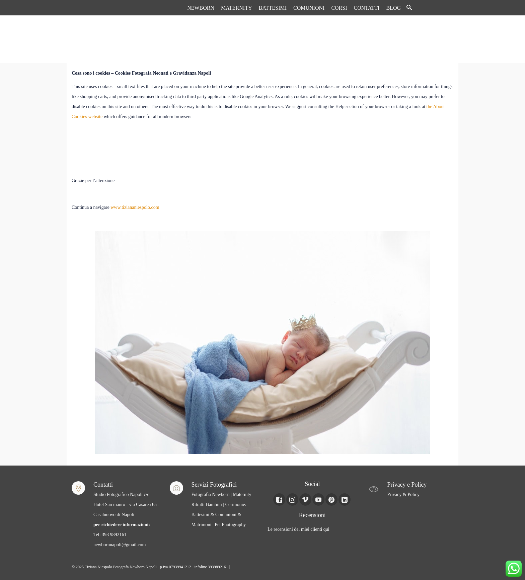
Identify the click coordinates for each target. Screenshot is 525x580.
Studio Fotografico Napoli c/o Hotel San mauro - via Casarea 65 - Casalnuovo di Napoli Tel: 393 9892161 (126, 514)
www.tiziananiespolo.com (134, 207)
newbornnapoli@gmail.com (119, 544)
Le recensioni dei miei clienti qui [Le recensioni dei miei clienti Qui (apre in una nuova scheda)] (298, 529)
